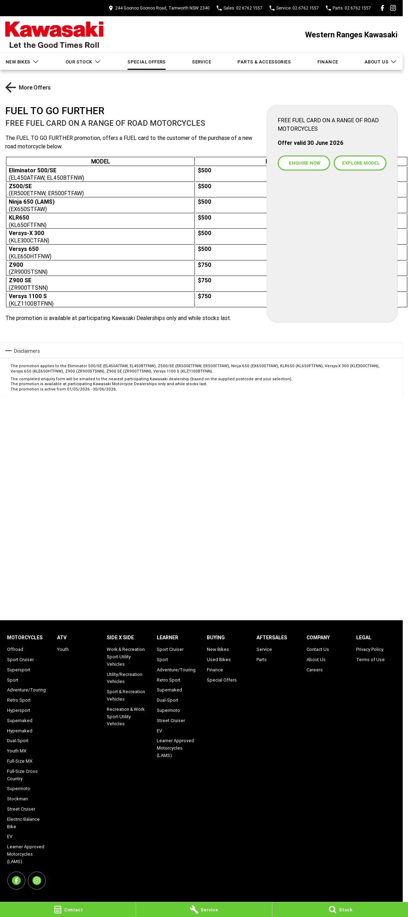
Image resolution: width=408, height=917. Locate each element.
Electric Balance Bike (23, 823)
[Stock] (340, 909)
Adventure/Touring (26, 690)
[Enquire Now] (304, 163)
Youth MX (16, 751)
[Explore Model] (360, 163)
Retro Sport (19, 700)
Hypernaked (19, 731)
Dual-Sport (18, 741)
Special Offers (147, 62)
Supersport (18, 670)
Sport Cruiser (20, 660)
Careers (315, 670)
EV (9, 836)
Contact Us (318, 649)
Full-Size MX (19, 761)
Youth (63, 649)
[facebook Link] (382, 8)
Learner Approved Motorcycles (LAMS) (25, 854)
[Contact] (68, 909)
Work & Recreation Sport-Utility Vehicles (126, 656)
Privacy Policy (369, 649)
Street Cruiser (21, 809)
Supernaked (19, 721)
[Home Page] (54, 34)
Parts (261, 660)
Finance (327, 62)
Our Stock (83, 61)
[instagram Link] (393, 8)
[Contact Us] (159, 8)
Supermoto (18, 789)
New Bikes (22, 61)
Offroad (15, 649)
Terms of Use (370, 660)
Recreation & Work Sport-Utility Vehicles (126, 716)
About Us (381, 61)
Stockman (17, 799)
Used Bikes (219, 660)
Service (201, 62)
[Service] (204, 909)
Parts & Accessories (264, 62)
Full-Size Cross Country (22, 775)
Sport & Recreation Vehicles (126, 695)
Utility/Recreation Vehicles (124, 678)
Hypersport (18, 710)
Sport (12, 680)
